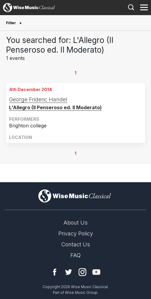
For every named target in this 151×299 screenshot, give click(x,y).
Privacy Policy (75, 233)
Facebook (55, 272)
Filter (11, 23)
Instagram (82, 272)
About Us (75, 222)
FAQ (75, 255)
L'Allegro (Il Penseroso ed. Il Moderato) (55, 107)
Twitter (68, 272)
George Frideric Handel (38, 99)
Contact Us (75, 244)
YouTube (96, 272)
